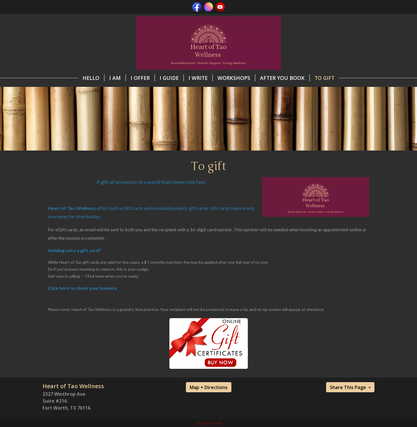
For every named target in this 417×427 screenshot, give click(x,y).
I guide (172, 77)
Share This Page (348, 387)
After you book (285, 77)
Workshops (236, 77)
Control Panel (209, 423)
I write (201, 77)
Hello (94, 77)
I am (117, 77)
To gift (324, 77)
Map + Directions (209, 387)
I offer (143, 77)
